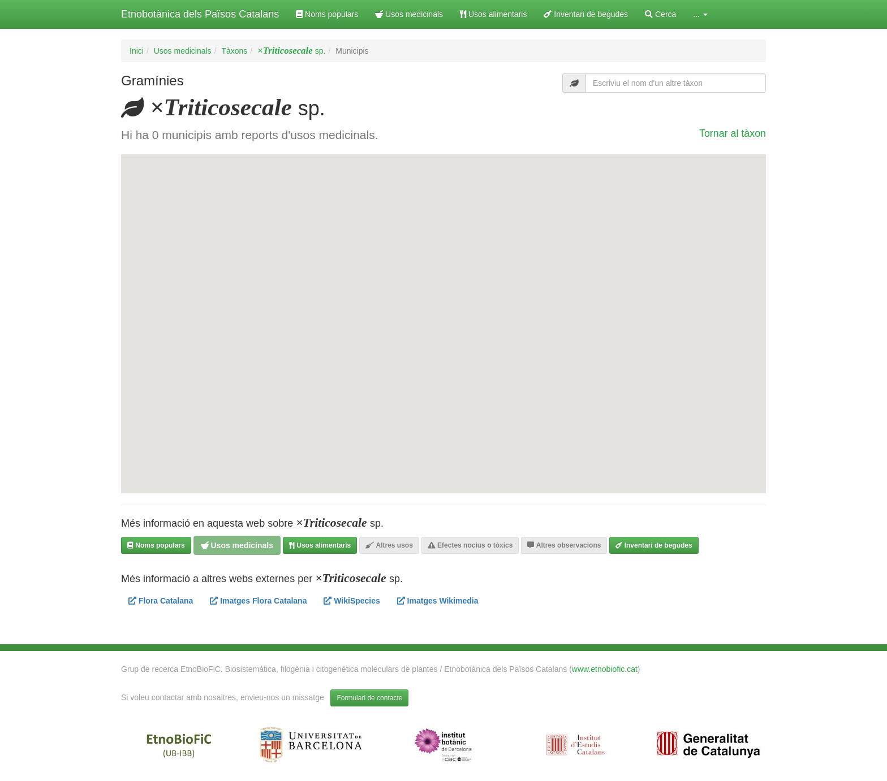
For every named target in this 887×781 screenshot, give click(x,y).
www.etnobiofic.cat (605, 669)
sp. (291, 50)
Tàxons (234, 50)
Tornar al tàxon (732, 133)
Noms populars (327, 14)
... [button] (700, 14)
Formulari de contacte (369, 698)
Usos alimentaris (493, 14)
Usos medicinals (409, 14)
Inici (137, 50)
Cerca (660, 14)
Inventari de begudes (586, 14)
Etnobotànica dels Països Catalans (200, 14)
